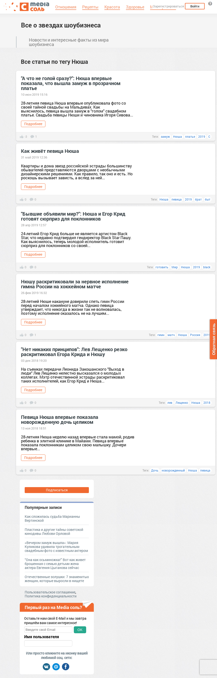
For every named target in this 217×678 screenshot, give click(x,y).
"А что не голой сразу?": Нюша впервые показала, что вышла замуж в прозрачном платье (70, 83)
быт (207, 199)
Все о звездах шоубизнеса (61, 25)
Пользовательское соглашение (50, 592)
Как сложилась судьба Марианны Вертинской (52, 518)
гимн (161, 335)
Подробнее (33, 123)
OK (80, 630)
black (206, 267)
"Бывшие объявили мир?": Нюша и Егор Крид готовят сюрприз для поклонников (73, 216)
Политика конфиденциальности (51, 596)
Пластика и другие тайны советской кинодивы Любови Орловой (54, 531)
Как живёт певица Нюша (50, 150)
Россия (195, 335)
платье (190, 136)
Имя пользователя (41, 636)
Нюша (177, 136)
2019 (201, 136)
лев (169, 403)
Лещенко (182, 403)
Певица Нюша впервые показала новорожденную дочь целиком (59, 419)
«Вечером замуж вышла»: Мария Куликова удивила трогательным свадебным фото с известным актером (56, 546)
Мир (175, 267)
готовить (162, 267)
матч (171, 335)
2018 (206, 403)
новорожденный (173, 470)
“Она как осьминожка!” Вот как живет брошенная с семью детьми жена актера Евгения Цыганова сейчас (55, 563)
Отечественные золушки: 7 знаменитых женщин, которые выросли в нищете (57, 578)
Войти (194, 6)
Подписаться (57, 490)
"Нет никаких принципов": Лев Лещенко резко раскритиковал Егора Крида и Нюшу (74, 352)
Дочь (154, 470)
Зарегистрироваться (168, 6)
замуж (165, 136)
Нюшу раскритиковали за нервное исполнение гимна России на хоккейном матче (75, 284)
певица (177, 199)
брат (198, 199)
